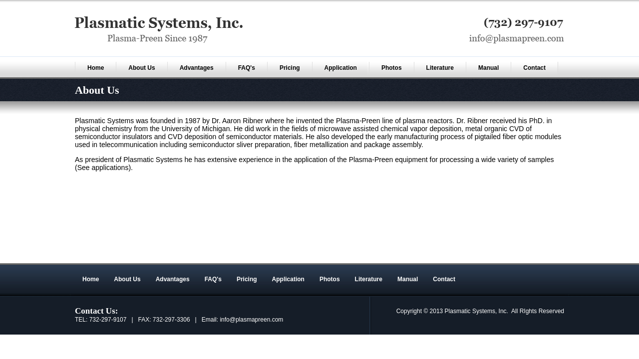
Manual (488, 67)
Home (95, 67)
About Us (141, 67)
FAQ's (246, 67)
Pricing (290, 67)
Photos (391, 67)
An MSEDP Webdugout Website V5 (481, 258)
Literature (440, 67)
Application (340, 67)
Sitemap (547, 258)
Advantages (197, 67)
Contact (534, 67)
